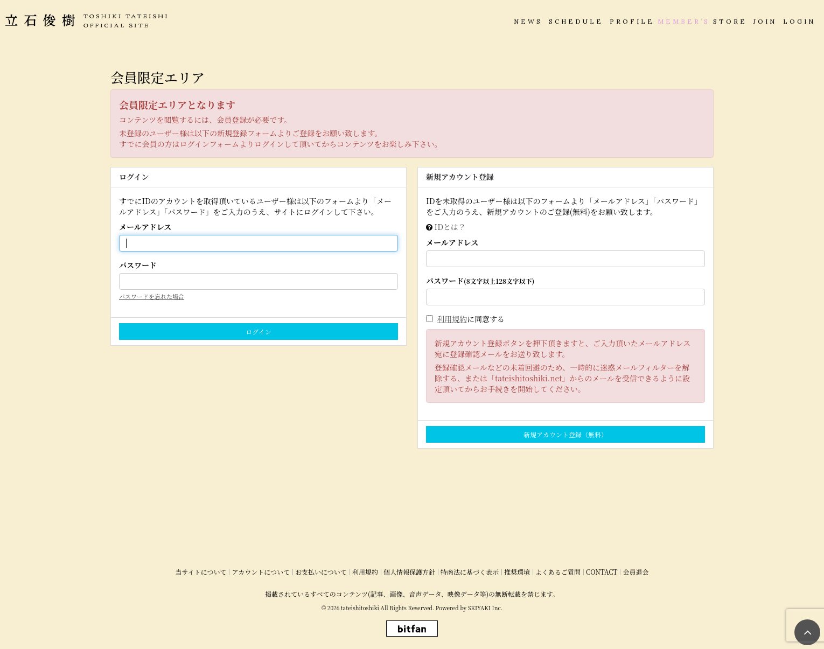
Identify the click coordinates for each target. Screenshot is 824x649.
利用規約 (452, 318)
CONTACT (602, 571)
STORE (730, 21)
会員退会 (635, 571)
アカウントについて (261, 571)
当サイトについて (201, 571)
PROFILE (632, 21)
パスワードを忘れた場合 (151, 296)
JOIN (765, 21)
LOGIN (799, 21)
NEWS (528, 21)
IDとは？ (450, 226)
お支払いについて (321, 571)
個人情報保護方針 (409, 571)
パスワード (138, 265)
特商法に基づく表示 (470, 571)
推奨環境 (517, 571)
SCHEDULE (576, 21)
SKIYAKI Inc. (485, 608)
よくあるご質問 (558, 571)
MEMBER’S (684, 21)
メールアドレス (145, 226)
